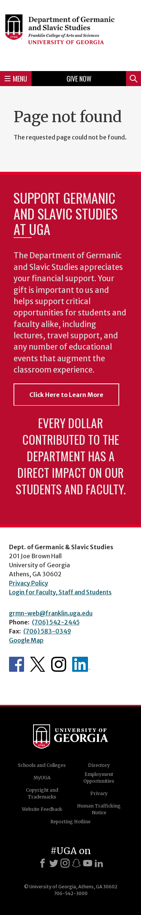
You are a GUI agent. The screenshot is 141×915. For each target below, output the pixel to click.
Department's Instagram (58, 664)
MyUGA (41, 777)
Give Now (79, 78)
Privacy (99, 793)
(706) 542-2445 (56, 622)
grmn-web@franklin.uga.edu (50, 613)
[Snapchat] (76, 863)
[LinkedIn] (98, 863)
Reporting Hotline (70, 821)
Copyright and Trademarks (42, 793)
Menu (16, 78)
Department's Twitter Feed (37, 664)
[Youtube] (87, 863)
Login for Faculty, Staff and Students (60, 592)
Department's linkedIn (81, 664)
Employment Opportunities (98, 777)
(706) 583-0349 (47, 631)
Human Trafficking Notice (99, 809)
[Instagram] (65, 863)
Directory (99, 765)
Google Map (26, 640)
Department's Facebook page (16, 664)
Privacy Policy (28, 583)
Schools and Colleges (42, 765)
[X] (53, 863)
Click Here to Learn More (66, 394)
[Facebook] (42, 863)
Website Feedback (42, 809)
